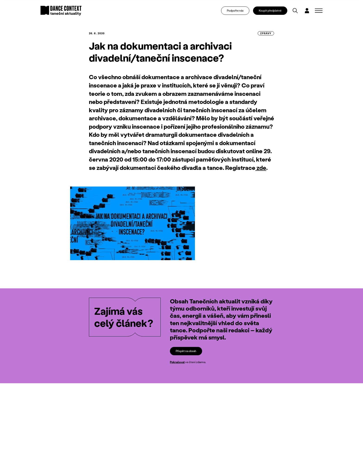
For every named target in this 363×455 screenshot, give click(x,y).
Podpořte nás (235, 10)
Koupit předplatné (270, 10)
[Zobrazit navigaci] (318, 10)
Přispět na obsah (186, 351)
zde (260, 167)
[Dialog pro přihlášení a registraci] (307, 10)
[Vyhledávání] (295, 10)
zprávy (266, 33)
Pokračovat (177, 362)
